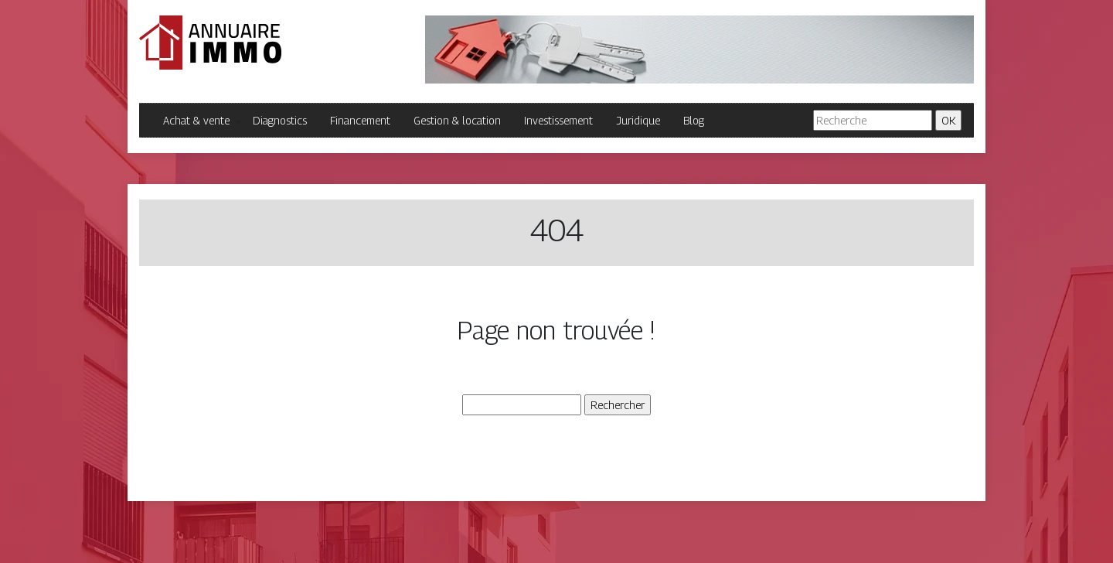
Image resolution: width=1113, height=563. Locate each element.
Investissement (558, 120)
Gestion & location (457, 120)
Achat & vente (196, 120)
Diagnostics (280, 120)
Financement (360, 120)
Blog (693, 120)
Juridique (638, 120)
